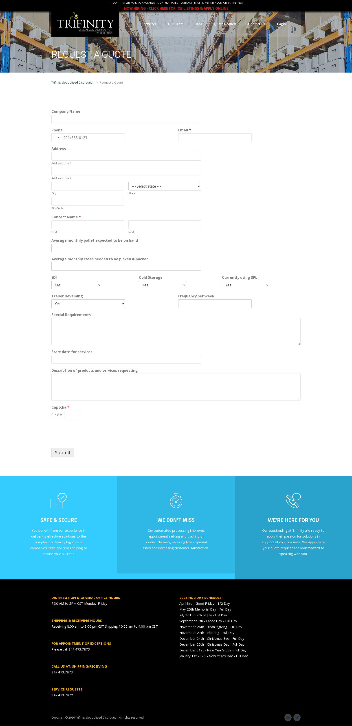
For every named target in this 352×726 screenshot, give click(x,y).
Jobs (198, 24)
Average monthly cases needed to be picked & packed (100, 259)
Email (184, 130)
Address (58, 149)
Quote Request (225, 24)
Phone (57, 130)
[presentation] (85, 441)
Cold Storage (151, 277)
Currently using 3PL (239, 277)
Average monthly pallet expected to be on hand (94, 240)
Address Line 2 (61, 178)
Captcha (60, 407)
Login (281, 24)
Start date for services (71, 352)
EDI (54, 277)
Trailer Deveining (67, 296)
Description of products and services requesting (94, 370)
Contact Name (66, 217)
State (132, 193)
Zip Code (57, 208)
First (54, 232)
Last (131, 232)
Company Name (65, 111)
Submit (62, 453)
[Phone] (88, 138)
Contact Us (256, 24)
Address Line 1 (61, 164)
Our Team (175, 24)
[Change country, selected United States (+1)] (56, 138)
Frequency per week (196, 296)
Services (149, 24)
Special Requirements (71, 315)
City (53, 193)
